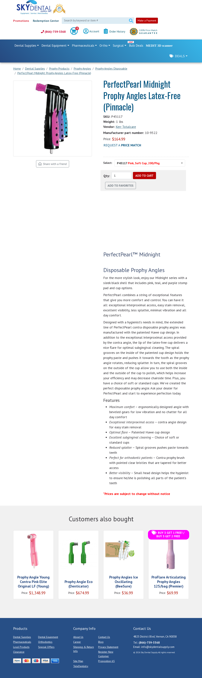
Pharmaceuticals (22, 642)
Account (91, 31)
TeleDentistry (80, 666)
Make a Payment (147, 20)
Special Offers (46, 647)
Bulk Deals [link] (136, 45)
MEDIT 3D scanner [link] (159, 45)
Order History (114, 32)
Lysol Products (21, 647)
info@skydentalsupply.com (157, 647)
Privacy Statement (108, 647)
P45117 (138, 163)
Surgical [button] (118, 45)
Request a (122, 145)
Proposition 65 (106, 661)
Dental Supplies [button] (25, 45)
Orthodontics (45, 642)
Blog (100, 642)
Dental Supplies (22, 637)
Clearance (18, 652)
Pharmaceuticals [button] (83, 45)
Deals (180, 56)
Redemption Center (46, 21)
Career (77, 642)
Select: (107, 163)
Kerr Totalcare (126, 127)
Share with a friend (52, 164)
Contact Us (104, 637)
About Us (78, 637)
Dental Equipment (48, 637)
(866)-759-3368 (53, 31)
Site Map (78, 661)
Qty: (106, 176)
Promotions (21, 21)
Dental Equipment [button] (53, 45)
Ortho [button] (103, 45)
